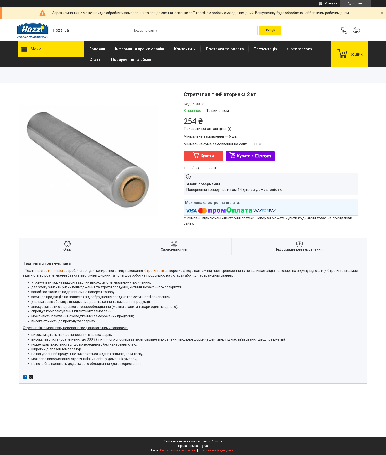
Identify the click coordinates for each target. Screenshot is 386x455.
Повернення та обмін (131, 59)
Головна (97, 49)
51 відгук (330, 3)
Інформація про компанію (139, 49)
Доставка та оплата (224, 49)
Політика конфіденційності (217, 450)
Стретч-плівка (156, 271)
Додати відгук (356, 30)
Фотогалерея (299, 49)
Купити (207, 156)
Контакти (183, 49)
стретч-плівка (51, 271)
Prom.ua (216, 441)
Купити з (254, 156)
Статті (95, 59)
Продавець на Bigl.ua (193, 446)
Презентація (265, 49)
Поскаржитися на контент (178, 450)
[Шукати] (270, 30)
